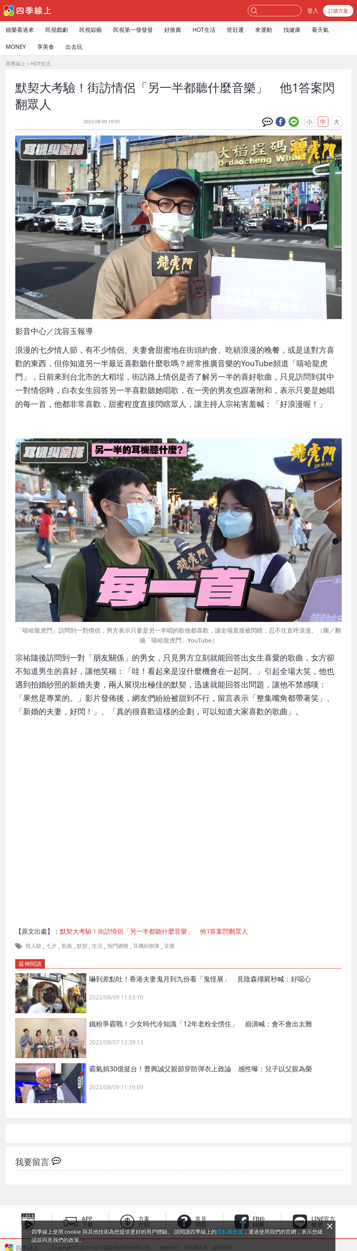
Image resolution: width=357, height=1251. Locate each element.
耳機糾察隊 (146, 945)
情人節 (33, 945)
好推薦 (172, 30)
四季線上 (15, 63)
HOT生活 (203, 30)
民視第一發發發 (133, 30)
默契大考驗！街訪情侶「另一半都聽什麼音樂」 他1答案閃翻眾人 (154, 931)
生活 (97, 945)
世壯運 (235, 30)
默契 (82, 945)
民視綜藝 (90, 30)
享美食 (45, 47)
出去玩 (73, 47)
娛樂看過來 (20, 30)
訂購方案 (338, 10)
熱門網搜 (117, 945)
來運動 (263, 30)
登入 (312, 11)
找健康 (291, 30)
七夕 (51, 945)
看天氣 (320, 30)
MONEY (16, 47)
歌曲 (67, 945)
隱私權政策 (230, 1231)
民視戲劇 (56, 30)
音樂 (169, 945)
